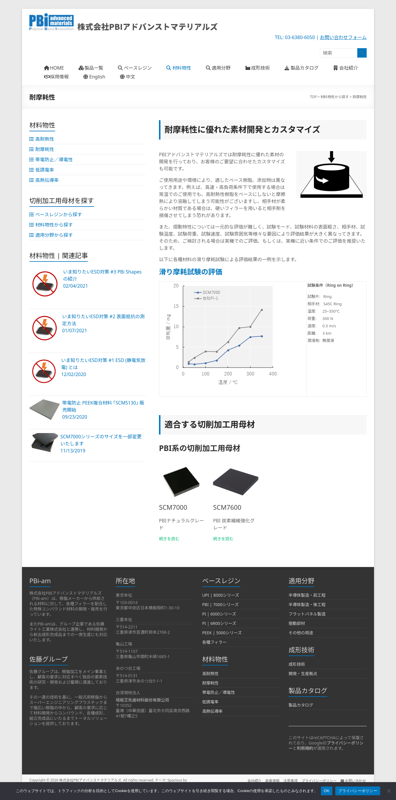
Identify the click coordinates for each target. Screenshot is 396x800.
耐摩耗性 (210, 683)
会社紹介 (252, 780)
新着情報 (271, 780)
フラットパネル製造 (307, 614)
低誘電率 (210, 702)
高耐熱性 (210, 673)
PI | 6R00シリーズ (219, 623)
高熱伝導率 (212, 711)
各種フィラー (214, 642)
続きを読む (169, 538)
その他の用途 (301, 632)
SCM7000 (173, 507)
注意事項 (289, 780)
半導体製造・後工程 (307, 604)
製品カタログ (301, 705)
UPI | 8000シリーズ (220, 595)
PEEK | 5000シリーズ (222, 632)
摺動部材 (297, 623)
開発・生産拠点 (303, 673)
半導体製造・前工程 (307, 595)
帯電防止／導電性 (218, 692)
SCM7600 (227, 507)
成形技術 (297, 664)
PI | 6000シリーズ (219, 614)
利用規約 (305, 748)
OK (326, 791)
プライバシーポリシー (318, 780)
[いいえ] (389, 791)
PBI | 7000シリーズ (220, 604)
